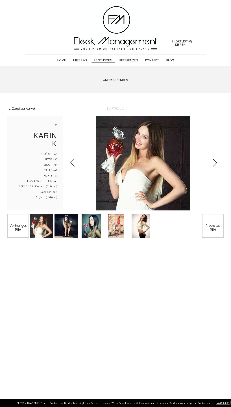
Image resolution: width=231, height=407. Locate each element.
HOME (61, 60)
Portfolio (115, 108)
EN (184, 44)
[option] (41, 226)
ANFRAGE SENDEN (115, 80)
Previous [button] (72, 163)
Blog (170, 60)
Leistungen (103, 60)
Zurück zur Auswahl (22, 108)
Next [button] (214, 163)
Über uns (80, 60)
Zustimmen (223, 402)
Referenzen (128, 60)
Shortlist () (181, 41)
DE (177, 44)
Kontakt (152, 60)
